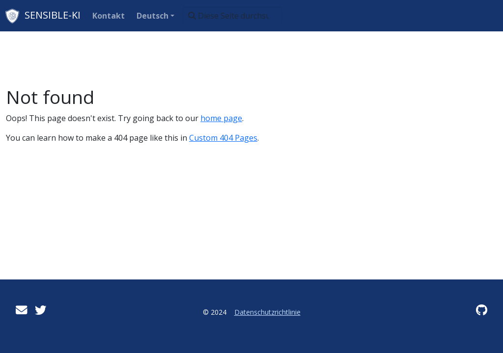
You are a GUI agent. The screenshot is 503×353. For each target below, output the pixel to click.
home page (221, 118)
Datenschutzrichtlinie (267, 312)
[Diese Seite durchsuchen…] (232, 16)
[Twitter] (40, 310)
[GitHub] (481, 310)
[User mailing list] (21, 310)
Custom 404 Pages (223, 137)
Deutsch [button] (152, 15)
